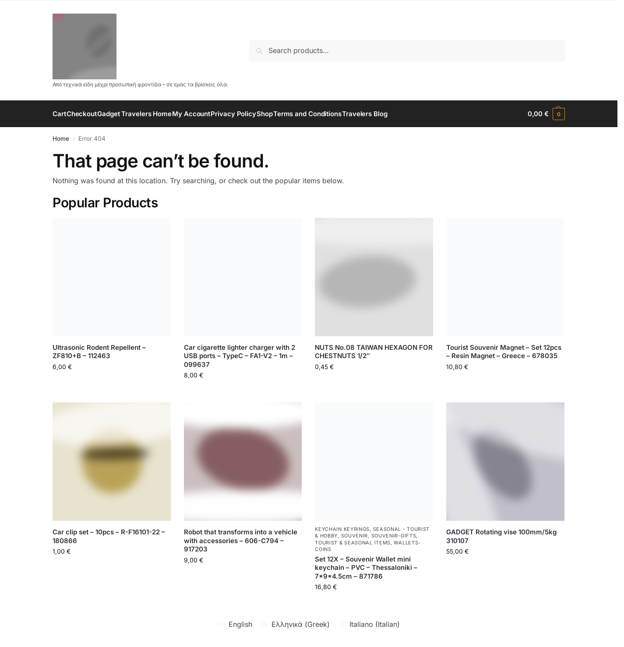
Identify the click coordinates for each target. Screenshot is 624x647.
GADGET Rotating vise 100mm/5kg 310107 (501, 536)
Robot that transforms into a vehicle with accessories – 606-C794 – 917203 (240, 540)
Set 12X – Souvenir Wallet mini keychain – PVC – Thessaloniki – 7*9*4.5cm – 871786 (366, 567)
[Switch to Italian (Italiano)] (369, 624)
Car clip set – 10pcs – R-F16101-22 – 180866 (109, 536)
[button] (546, 114)
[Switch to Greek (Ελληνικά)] (295, 624)
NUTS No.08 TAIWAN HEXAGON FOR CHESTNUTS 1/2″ (374, 351)
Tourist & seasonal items (353, 543)
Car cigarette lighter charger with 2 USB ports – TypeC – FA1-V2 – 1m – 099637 (239, 356)
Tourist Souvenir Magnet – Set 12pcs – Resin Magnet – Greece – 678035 (503, 351)
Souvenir (354, 536)
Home (61, 138)
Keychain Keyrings (342, 529)
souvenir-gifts (393, 536)
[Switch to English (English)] (234, 624)
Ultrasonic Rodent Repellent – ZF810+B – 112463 (99, 351)
